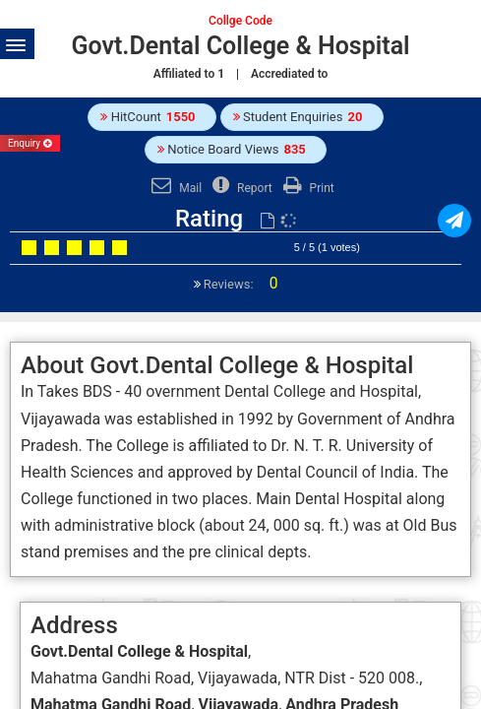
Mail (174, 188)
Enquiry (30, 143)
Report (240, 188)
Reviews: (239, 284)
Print (306, 188)
